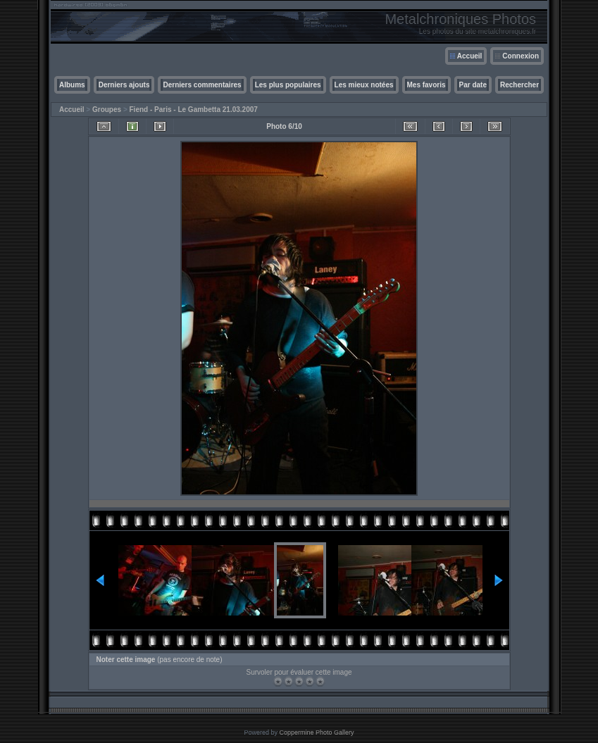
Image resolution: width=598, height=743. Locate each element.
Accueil (469, 56)
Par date (473, 85)
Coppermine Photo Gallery (316, 732)
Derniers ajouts (124, 85)
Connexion (520, 56)
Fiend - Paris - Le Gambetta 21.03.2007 (194, 109)
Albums (72, 85)
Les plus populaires (288, 85)
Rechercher (519, 85)
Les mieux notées (364, 85)
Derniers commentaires (202, 85)
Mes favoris (426, 85)
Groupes (106, 109)
